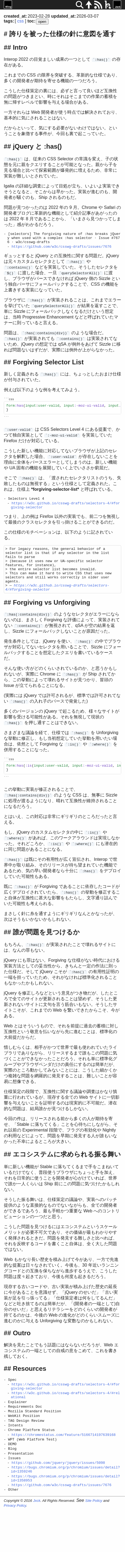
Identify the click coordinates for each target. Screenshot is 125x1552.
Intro (20, 47)
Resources (29, 1391)
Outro (22, 1355)
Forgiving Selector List (48, 365)
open (42, 22)
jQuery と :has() (37, 146)
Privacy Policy (15, 1549)
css (20, 21)
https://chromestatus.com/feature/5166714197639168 (63, 1467)
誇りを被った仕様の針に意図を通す (62, 33)
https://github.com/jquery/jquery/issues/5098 (58, 1500)
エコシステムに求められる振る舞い (67, 1177)
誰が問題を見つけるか (46, 954)
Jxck (36, 1544)
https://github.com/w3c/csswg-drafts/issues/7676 (61, 249)
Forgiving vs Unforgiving (51, 621)
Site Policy (93, 1544)
